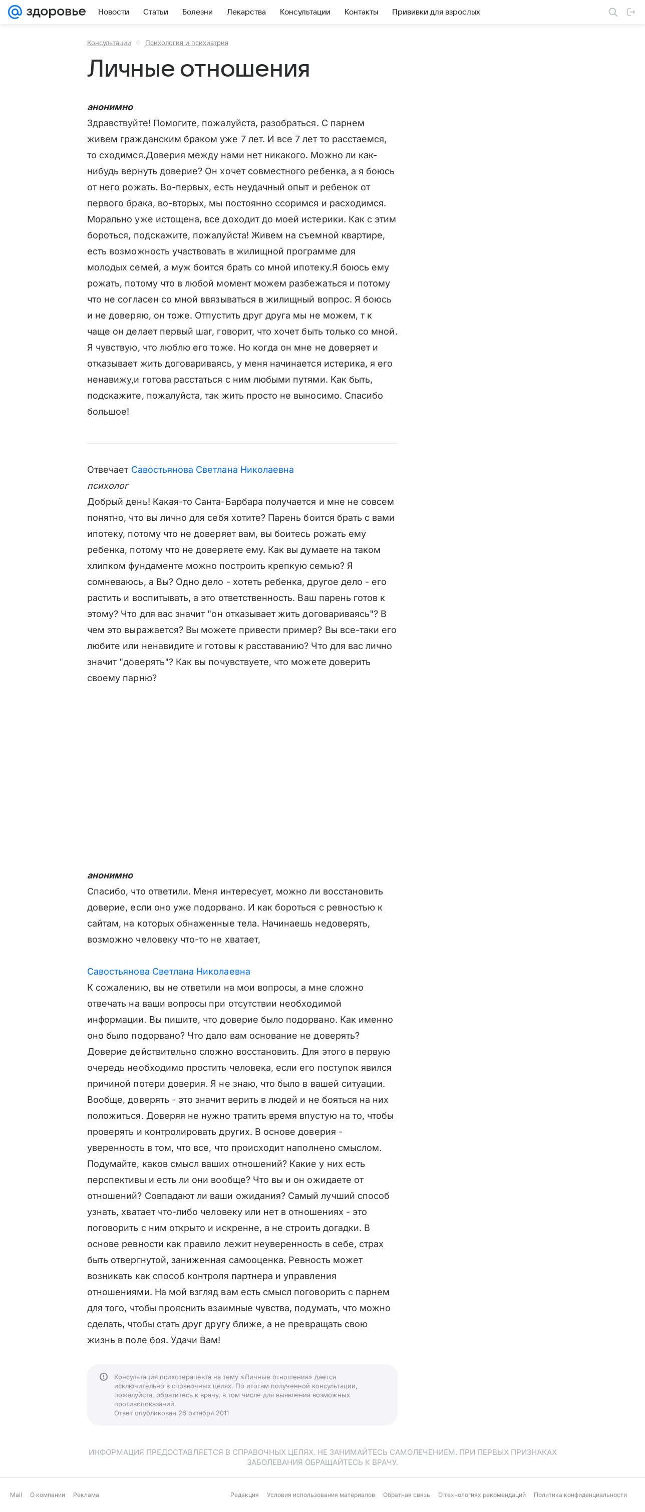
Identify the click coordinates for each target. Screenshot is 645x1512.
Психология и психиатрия (186, 43)
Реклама (86, 1494)
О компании (47, 1494)
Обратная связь (406, 1494)
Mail (16, 1494)
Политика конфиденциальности (580, 1494)
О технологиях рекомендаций (482, 1494)
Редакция (244, 1494)
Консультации (109, 43)
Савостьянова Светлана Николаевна (212, 469)
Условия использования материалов (321, 1494)
